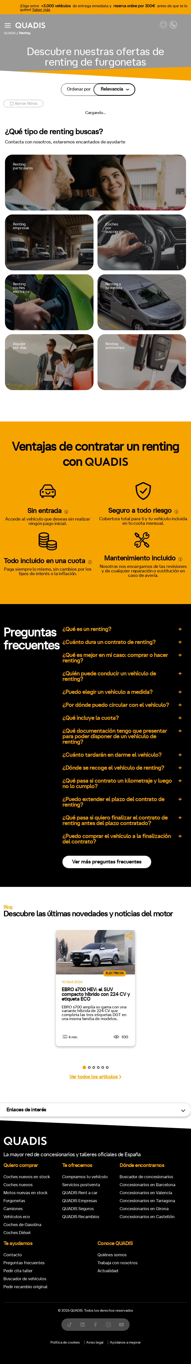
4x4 (154, 558)
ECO (18, 536)
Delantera (111, 558)
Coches (67, 243)
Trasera (135, 558)
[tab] (67, 243)
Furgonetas (120, 243)
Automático (39, 471)
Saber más (41, 10)
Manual (13, 471)
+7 (50, 493)
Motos (92, 243)
